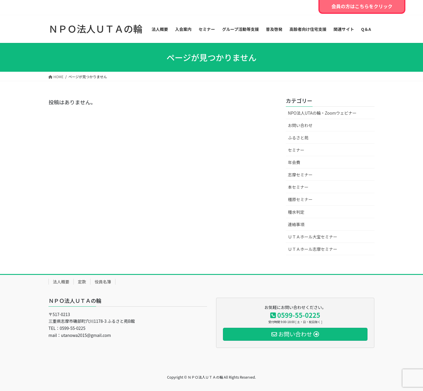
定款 (82, 282)
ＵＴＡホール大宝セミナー (312, 237)
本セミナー (298, 187)
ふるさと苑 (298, 138)
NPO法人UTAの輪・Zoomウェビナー (322, 113)
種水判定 (296, 212)
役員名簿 (103, 282)
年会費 (294, 162)
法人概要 (61, 282)
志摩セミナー (300, 175)
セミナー (296, 150)
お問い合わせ (300, 125)
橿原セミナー (300, 199)
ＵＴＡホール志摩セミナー (312, 249)
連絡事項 (296, 224)
